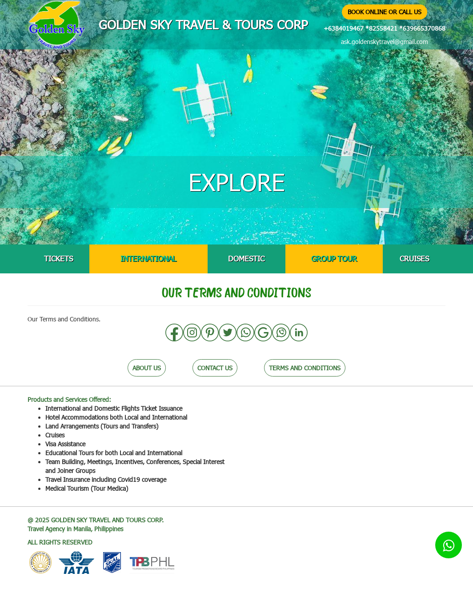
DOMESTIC (246, 258)
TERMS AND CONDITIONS (305, 368)
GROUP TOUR (334, 258)
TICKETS (58, 258)
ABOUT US (146, 368)
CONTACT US (214, 368)
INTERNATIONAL (148, 258)
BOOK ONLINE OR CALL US (384, 12)
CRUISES (414, 258)
